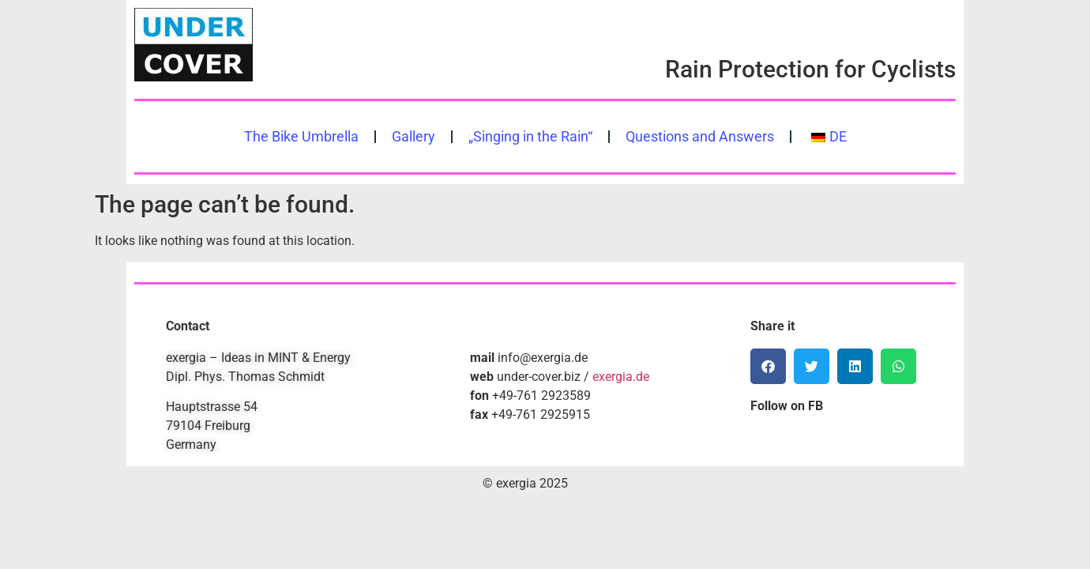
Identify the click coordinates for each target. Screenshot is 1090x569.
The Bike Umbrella (301, 137)
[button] (768, 366)
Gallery (413, 137)
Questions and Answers (700, 137)
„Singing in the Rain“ (530, 137)
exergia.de (620, 376)
